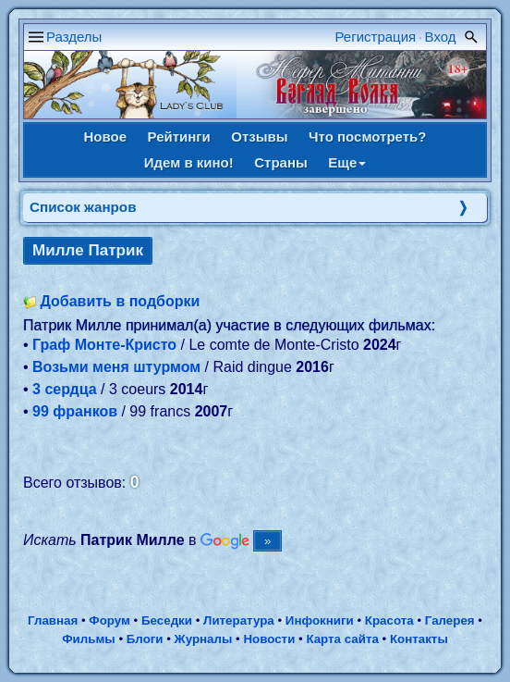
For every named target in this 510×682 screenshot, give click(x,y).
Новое (106, 136)
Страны (281, 162)
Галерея (450, 620)
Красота (389, 620)
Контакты (419, 639)
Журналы (204, 639)
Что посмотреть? (367, 136)
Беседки (166, 620)
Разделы (74, 36)
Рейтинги (179, 136)
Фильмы (88, 639)
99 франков (74, 411)
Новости (269, 639)
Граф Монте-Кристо (104, 345)
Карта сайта (342, 639)
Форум (109, 620)
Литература (238, 620)
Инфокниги (319, 620)
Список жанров (83, 207)
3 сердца (64, 389)
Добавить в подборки (120, 301)
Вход (440, 36)
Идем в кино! (189, 162)
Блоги (145, 639)
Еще (347, 162)
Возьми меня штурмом (116, 367)
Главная (53, 620)
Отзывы (259, 136)
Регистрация (376, 36)
